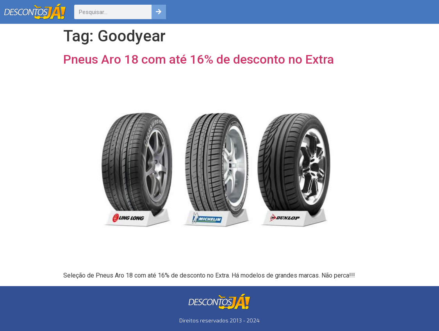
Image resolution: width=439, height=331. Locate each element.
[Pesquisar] (159, 12)
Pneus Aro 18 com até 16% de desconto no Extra (198, 59)
